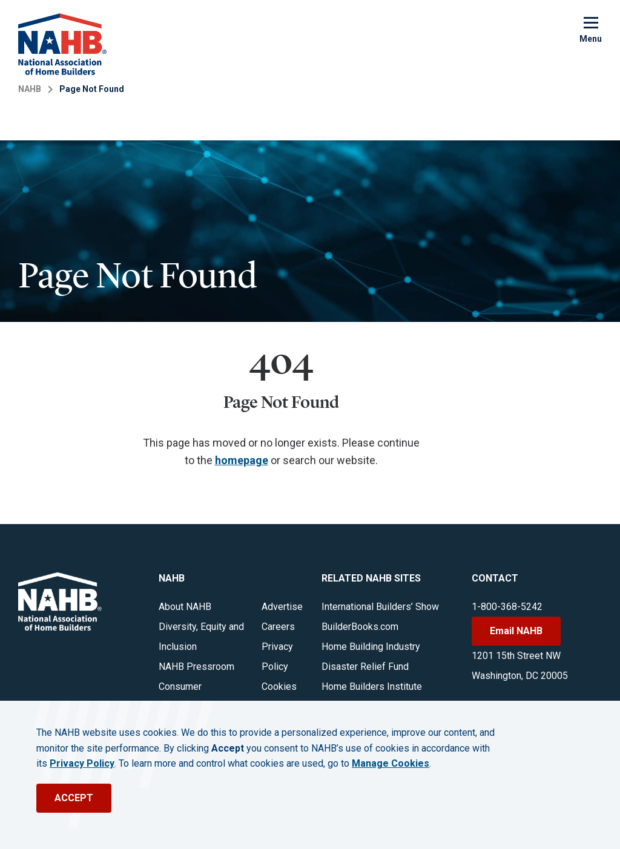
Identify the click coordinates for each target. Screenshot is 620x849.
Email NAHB (516, 631)
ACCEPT (73, 798)
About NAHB (185, 606)
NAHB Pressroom (196, 666)
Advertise (282, 606)
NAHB (29, 89)
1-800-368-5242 (507, 606)
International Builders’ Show (380, 606)
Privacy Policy (82, 764)
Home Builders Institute (372, 686)
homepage (241, 460)
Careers (278, 626)
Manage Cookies (390, 764)
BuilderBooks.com (360, 626)
